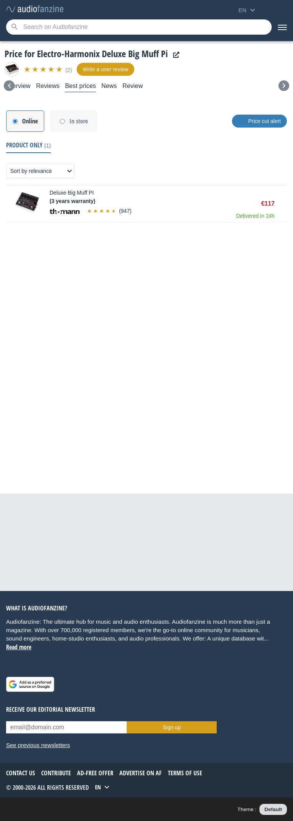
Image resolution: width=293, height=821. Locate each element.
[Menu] (282, 27)
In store (78, 121)
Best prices (80, 86)
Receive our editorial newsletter (50, 709)
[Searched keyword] (139, 27)
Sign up (171, 727)
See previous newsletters (38, 745)
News (109, 86)
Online (30, 121)
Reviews (48, 86)
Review (132, 86)
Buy (283, 204)
